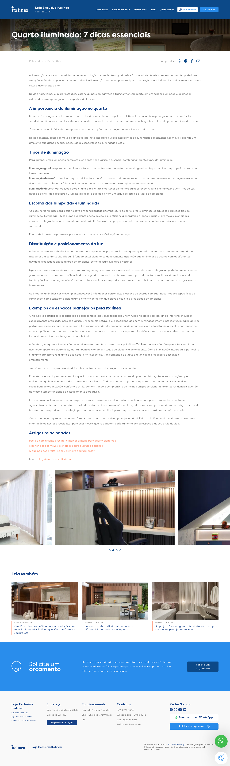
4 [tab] (120, 550)
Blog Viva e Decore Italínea (54, 459)
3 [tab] (117, 550)
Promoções (140, 9)
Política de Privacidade (129, 724)
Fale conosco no (194, 717)
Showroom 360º (121, 9)
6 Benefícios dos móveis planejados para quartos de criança (66, 445)
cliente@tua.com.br (127, 719)
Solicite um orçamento (203, 666)
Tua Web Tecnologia (177, 744)
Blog (153, 9)
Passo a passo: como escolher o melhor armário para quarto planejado (72, 440)
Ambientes (102, 9)
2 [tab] (113, 550)
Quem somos (167, 9)
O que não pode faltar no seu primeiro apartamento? (62, 451)
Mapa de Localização (62, 722)
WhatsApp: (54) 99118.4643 (131, 714)
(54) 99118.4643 (125, 710)
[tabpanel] (115, 507)
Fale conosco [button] (187, 9)
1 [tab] (110, 550)
